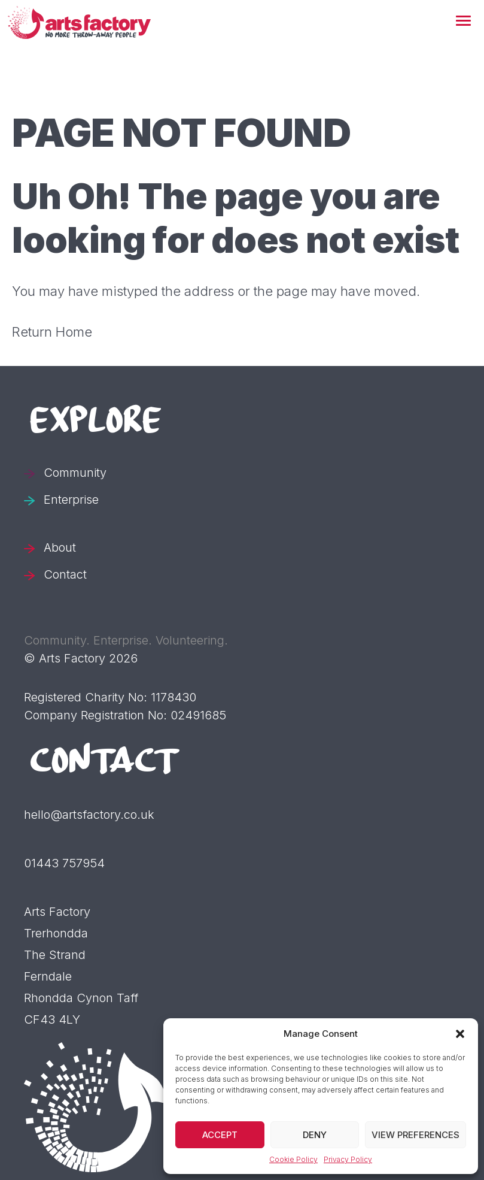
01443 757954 (64, 863)
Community (75, 472)
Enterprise (71, 499)
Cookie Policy (293, 1159)
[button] (463, 21)
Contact (65, 574)
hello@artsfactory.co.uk (89, 814)
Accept (220, 1134)
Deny (315, 1134)
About (60, 547)
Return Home (52, 332)
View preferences (415, 1134)
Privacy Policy (348, 1159)
